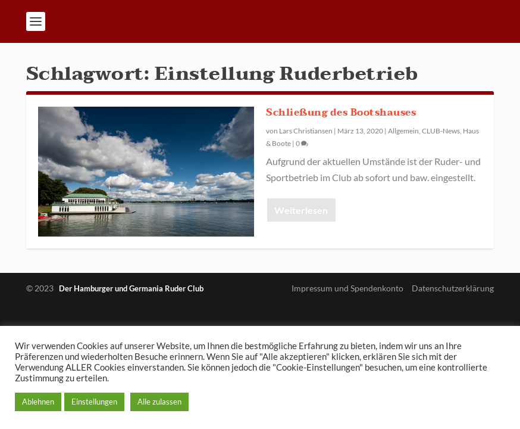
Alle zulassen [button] (159, 401)
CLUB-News (441, 130)
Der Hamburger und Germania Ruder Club (131, 288)
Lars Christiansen (306, 130)
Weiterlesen (301, 210)
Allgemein (403, 130)
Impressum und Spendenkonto (347, 288)
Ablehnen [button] (38, 401)
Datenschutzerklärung (453, 288)
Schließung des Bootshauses (341, 112)
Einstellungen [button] (94, 401)
